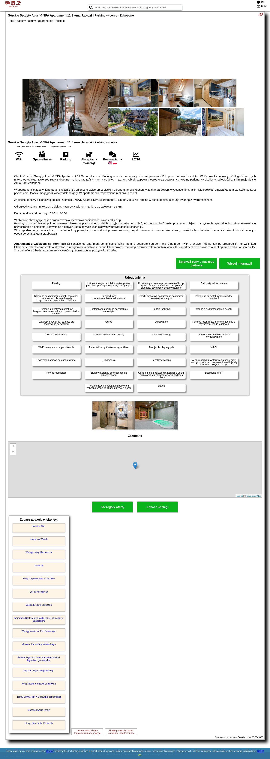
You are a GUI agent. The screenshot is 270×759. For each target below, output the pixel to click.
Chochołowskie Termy (39, 710)
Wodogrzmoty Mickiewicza (39, 552)
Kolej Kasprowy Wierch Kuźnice (39, 578)
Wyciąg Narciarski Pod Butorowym (39, 631)
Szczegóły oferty (112, 507)
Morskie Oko (38, 526)
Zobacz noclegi (157, 507)
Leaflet (239, 496)
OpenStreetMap (254, 496)
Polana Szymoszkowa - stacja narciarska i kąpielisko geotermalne (39, 658)
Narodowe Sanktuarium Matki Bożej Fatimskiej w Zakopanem (38, 619)
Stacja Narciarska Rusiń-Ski (39, 723)
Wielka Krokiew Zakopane (39, 605)
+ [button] (13, 446)
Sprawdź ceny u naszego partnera (196, 263)
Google (49, 751)
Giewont (39, 565)
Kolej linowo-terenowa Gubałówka (39, 683)
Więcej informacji (239, 263)
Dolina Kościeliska (39, 592)
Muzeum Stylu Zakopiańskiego (38, 670)
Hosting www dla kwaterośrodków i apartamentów (121, 731)
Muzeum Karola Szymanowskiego (39, 644)
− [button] (13, 452)
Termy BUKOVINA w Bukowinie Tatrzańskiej (39, 697)
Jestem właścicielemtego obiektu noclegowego (87, 731)
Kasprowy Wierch (38, 539)
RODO (260, 751)
